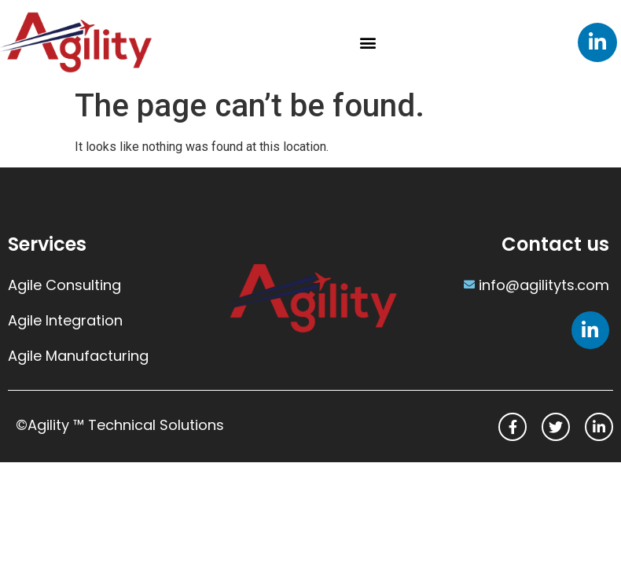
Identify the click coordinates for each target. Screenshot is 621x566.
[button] (368, 42)
